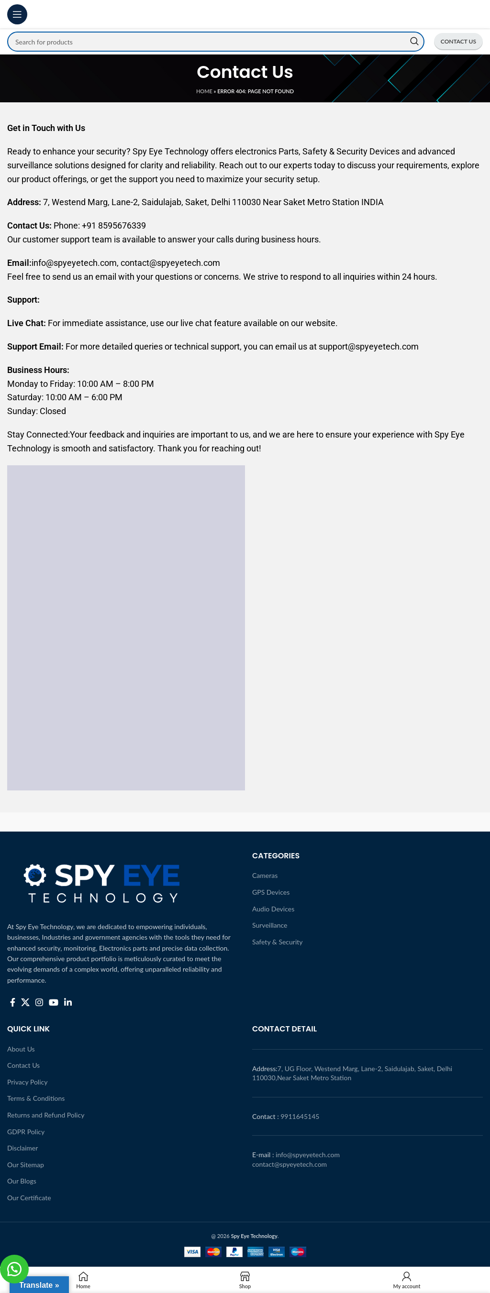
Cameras (265, 875)
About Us (21, 1049)
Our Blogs (21, 1181)
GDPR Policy (26, 1132)
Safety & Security (277, 942)
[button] (14, 1269)
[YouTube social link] (53, 1002)
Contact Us (23, 1065)
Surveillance (269, 925)
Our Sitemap (25, 1165)
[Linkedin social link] (68, 1002)
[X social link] (25, 1002)
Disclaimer (22, 1148)
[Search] (215, 42)
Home (204, 91)
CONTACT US (458, 41)
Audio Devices (273, 909)
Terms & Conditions (36, 1098)
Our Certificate (29, 1198)
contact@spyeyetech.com (289, 1164)
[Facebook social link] (12, 1002)
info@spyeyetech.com (308, 1155)
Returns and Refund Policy (45, 1115)
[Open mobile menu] (17, 14)
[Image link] (103, 880)
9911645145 (299, 1116)
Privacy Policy (27, 1082)
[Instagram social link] (39, 1002)
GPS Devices (271, 892)
